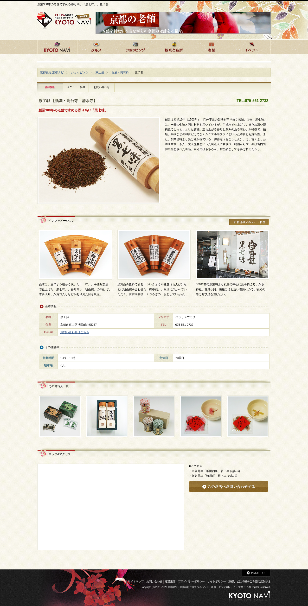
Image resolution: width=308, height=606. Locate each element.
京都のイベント (251, 46)
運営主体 (170, 581)
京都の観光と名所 (174, 46)
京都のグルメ (96, 46)
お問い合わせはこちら (74, 332)
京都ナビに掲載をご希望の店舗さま (249, 581)
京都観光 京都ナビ (52, 72)
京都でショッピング (135, 46)
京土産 (100, 72)
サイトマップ (136, 581)
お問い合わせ (101, 87)
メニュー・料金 (76, 87)
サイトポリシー (216, 581)
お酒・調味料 (120, 72)
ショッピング (79, 72)
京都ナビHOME (57, 46)
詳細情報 (50, 87)
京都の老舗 (212, 46)
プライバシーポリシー (191, 581)
